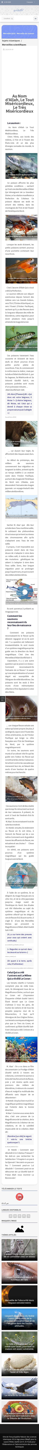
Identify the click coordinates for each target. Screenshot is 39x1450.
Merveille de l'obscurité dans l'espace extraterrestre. (19, 1301)
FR (19, 1216)
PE (24, 1216)
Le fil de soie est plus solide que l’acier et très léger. (19, 1370)
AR (11, 1216)
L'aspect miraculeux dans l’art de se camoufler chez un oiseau (19, 1255)
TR (28, 1216)
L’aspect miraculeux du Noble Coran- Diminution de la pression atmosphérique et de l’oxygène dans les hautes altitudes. (19, 1320)
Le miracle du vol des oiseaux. (19, 1395)
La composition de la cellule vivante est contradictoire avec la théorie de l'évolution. (19, 1416)
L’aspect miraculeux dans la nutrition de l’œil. (19, 1278)
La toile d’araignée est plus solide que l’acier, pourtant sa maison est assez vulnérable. (19, 1346)
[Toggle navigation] (34, 18)
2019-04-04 (9, 49)
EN (15, 1216)
